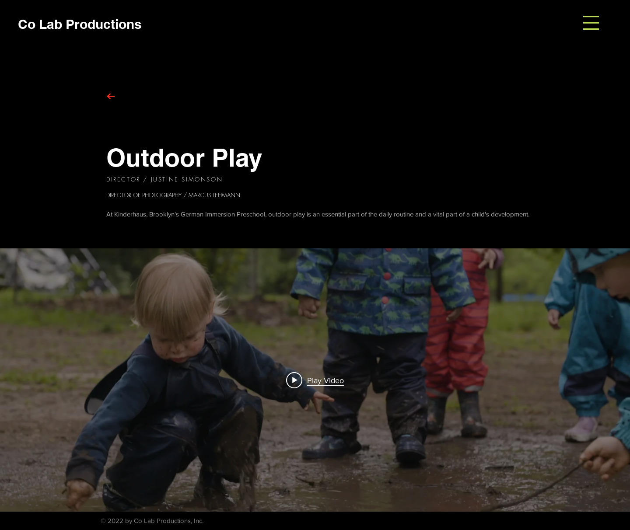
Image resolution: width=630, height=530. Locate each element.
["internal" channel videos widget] (315, 380)
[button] (591, 23)
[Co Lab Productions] (80, 24)
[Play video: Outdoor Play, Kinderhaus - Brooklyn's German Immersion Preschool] (315, 380)
